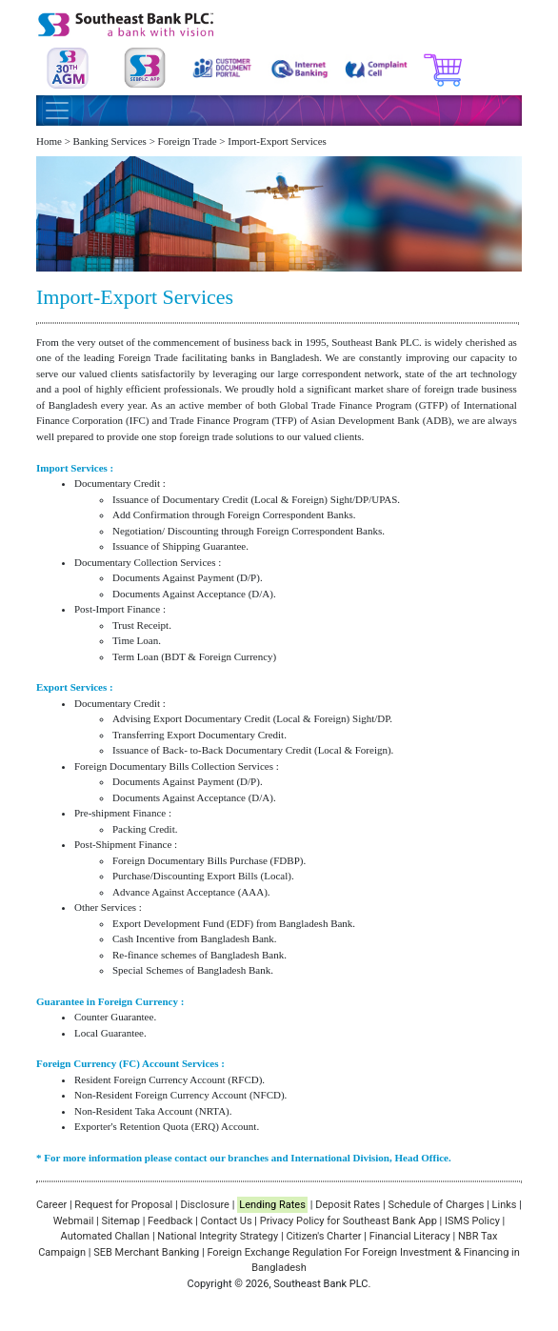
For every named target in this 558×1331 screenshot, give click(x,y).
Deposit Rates (347, 1205)
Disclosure (204, 1205)
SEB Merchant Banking (146, 1252)
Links (504, 1205)
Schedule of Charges (436, 1205)
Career (51, 1205)
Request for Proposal (123, 1205)
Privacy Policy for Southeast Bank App (348, 1221)
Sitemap (120, 1221)
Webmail (73, 1221)
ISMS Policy (472, 1221)
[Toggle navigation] (57, 110)
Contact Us (226, 1221)
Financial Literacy (409, 1236)
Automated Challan (105, 1236)
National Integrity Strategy (217, 1236)
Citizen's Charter (323, 1236)
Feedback (170, 1221)
